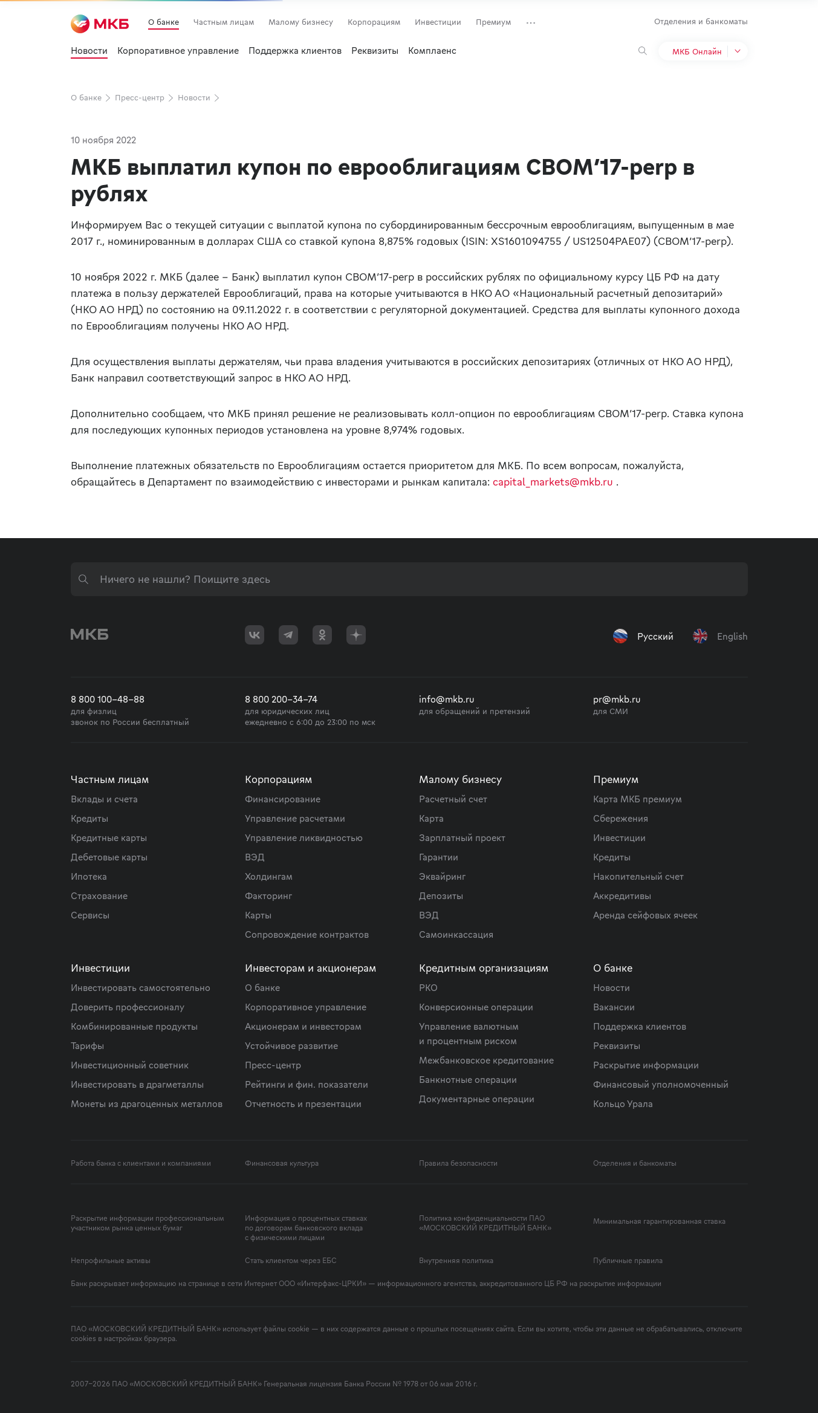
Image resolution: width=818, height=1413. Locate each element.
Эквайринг (442, 876)
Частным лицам (223, 21)
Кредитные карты (109, 837)
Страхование (99, 895)
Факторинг (268, 895)
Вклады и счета (104, 799)
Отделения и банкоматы (701, 21)
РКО (428, 987)
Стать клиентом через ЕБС (291, 1260)
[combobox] (409, 579)
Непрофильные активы (111, 1260)
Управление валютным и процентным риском (469, 1033)
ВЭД (255, 857)
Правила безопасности (458, 1163)
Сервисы (90, 915)
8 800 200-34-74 (281, 699)
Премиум (493, 21)
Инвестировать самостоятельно (140, 987)
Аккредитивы (622, 895)
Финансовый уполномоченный (661, 1084)
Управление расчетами (295, 818)
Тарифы (87, 1045)
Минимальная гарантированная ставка (659, 1221)
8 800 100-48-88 (107, 699)
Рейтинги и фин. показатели (306, 1084)
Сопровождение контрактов (307, 934)
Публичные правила (628, 1260)
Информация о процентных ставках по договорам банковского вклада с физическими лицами (306, 1227)
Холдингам (269, 876)
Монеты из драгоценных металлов (146, 1103)
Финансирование (282, 799)
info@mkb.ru (447, 699)
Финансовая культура (282, 1163)
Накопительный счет (638, 876)
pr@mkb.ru (617, 699)
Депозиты (441, 895)
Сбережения (620, 818)
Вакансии (614, 1007)
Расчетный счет (453, 799)
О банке (163, 21)
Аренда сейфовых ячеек (645, 915)
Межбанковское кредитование (486, 1060)
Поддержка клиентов (295, 50)
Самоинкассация (456, 934)
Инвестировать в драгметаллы (137, 1084)
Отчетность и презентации (303, 1103)
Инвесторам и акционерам (310, 968)
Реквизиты (374, 50)
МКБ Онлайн (697, 51)
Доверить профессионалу (127, 1007)
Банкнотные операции (468, 1079)
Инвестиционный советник (130, 1065)
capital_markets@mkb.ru (553, 482)
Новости (89, 50)
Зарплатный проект (462, 837)
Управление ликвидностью (304, 837)
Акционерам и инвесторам (303, 1026)
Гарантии (438, 857)
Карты (258, 915)
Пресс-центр (145, 97)
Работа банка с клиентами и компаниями (141, 1163)
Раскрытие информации (646, 1065)
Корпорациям (374, 21)
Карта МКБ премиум (637, 799)
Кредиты (89, 818)
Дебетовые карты (109, 857)
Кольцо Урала (623, 1103)
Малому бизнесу (300, 21)
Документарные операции (476, 1099)
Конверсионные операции (476, 1007)
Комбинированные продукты (134, 1026)
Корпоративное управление (178, 50)
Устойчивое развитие (291, 1045)
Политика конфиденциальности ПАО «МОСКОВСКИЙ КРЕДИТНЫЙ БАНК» (485, 1223)
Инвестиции (438, 21)
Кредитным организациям (483, 968)
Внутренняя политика (456, 1260)
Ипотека (89, 876)
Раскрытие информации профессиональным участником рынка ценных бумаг (147, 1223)
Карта (431, 818)
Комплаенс (432, 50)
